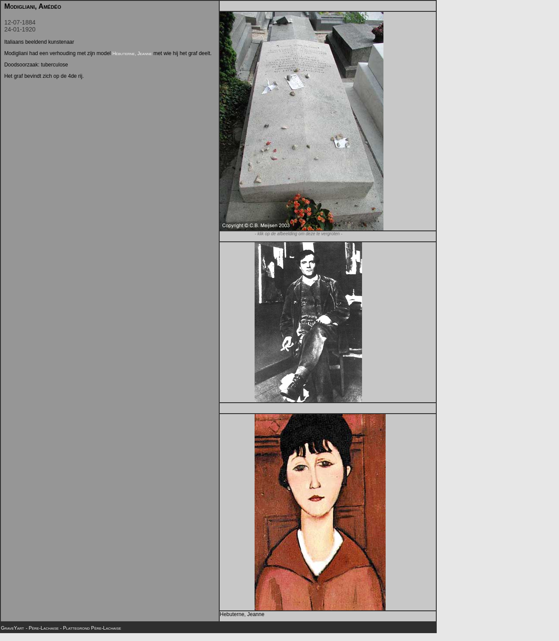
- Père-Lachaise (43, 628)
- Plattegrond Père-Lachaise (90, 628)
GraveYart (12, 628)
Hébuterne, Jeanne (132, 53)
